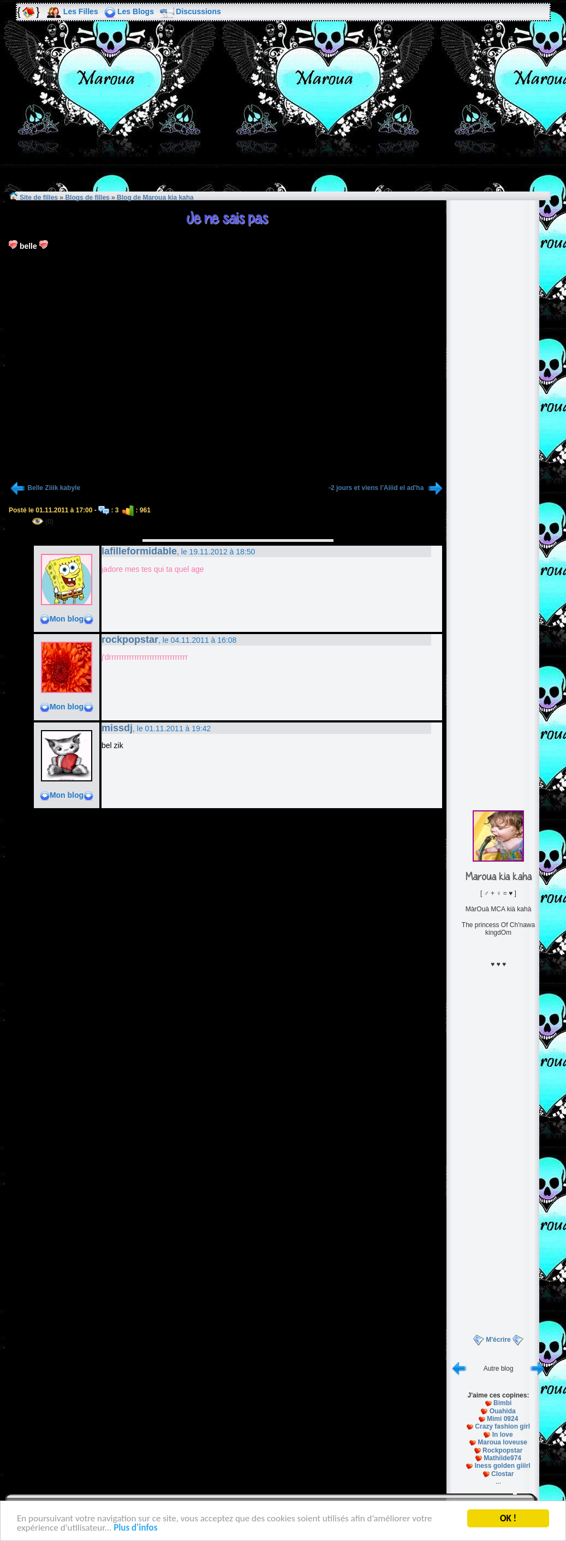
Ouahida (503, 1411)
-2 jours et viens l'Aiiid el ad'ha (377, 488)
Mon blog (66, 618)
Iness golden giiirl (503, 1466)
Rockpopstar (502, 1450)
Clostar (502, 1474)
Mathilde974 (502, 1458)
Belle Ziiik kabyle (53, 488)
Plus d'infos (135, 1528)
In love (502, 1434)
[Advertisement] (283, 114)
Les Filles (80, 11)
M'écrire (498, 1339)
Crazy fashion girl (502, 1426)
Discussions (198, 11)
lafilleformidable (139, 551)
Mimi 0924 (502, 1419)
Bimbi (502, 1403)
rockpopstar (130, 639)
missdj (117, 727)
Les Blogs (135, 11)
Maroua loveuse (502, 1442)
